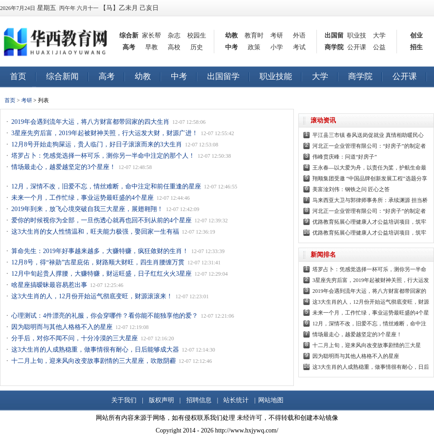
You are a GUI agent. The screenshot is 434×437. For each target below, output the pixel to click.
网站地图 (270, 400)
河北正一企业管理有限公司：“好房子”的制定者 (369, 146)
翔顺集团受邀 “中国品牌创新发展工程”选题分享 (369, 178)
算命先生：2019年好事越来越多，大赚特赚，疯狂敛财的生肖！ (100, 251)
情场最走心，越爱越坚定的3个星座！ (63, 167)
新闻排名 (323, 254)
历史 (196, 47)
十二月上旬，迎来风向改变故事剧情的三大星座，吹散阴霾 (93, 360)
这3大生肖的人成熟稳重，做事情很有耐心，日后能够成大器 (95, 349)
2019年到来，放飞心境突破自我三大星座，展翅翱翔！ (87, 209)
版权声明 (161, 400)
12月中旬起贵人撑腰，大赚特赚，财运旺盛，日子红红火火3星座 (101, 273)
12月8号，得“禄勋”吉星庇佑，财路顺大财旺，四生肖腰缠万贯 (97, 262)
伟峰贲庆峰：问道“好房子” (344, 157)
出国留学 (223, 76)
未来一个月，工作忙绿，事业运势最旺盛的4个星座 (82, 197)
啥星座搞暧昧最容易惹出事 (49, 285)
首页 (18, 76)
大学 (379, 35)
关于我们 (124, 400)
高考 (129, 47)
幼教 (231, 35)
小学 (276, 47)
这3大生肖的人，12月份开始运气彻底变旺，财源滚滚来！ (92, 296)
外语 (299, 35)
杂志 (174, 35)
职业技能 (275, 76)
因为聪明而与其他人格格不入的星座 (62, 327)
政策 (254, 47)
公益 (379, 47)
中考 (231, 47)
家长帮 (151, 35)
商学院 (334, 47)
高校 (174, 47)
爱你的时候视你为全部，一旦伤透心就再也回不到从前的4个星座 (101, 220)
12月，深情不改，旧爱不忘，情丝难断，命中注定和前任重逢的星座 (106, 186)
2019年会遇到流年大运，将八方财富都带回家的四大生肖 (90, 121)
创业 (416, 35)
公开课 (356, 47)
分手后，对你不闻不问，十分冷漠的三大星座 (74, 338)
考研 (276, 35)
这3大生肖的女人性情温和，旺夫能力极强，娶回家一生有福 (95, 231)
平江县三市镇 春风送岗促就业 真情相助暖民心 (368, 135)
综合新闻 (62, 76)
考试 (299, 47)
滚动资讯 (323, 120)
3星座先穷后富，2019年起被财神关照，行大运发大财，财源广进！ (104, 133)
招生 (416, 47)
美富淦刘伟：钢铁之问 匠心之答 (351, 189)
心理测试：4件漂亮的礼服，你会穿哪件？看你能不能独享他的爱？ (104, 315)
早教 (151, 47)
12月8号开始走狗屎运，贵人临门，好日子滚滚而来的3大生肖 (96, 144)
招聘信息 (199, 400)
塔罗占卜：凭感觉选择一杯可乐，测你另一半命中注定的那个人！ (103, 155)
